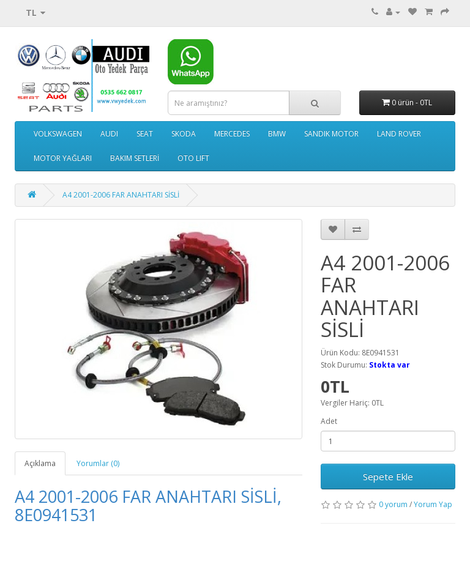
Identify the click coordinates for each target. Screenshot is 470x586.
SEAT (144, 133)
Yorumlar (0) (97, 463)
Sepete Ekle (388, 476)
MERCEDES (232, 133)
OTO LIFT (193, 158)
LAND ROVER (399, 133)
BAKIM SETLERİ (134, 158)
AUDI (109, 133)
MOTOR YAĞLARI (63, 158)
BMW (277, 133)
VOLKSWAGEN (58, 133)
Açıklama (40, 463)
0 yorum (393, 504)
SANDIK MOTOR (331, 133)
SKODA (183, 133)
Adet (329, 421)
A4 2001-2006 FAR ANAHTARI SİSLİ (120, 195)
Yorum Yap (433, 504)
